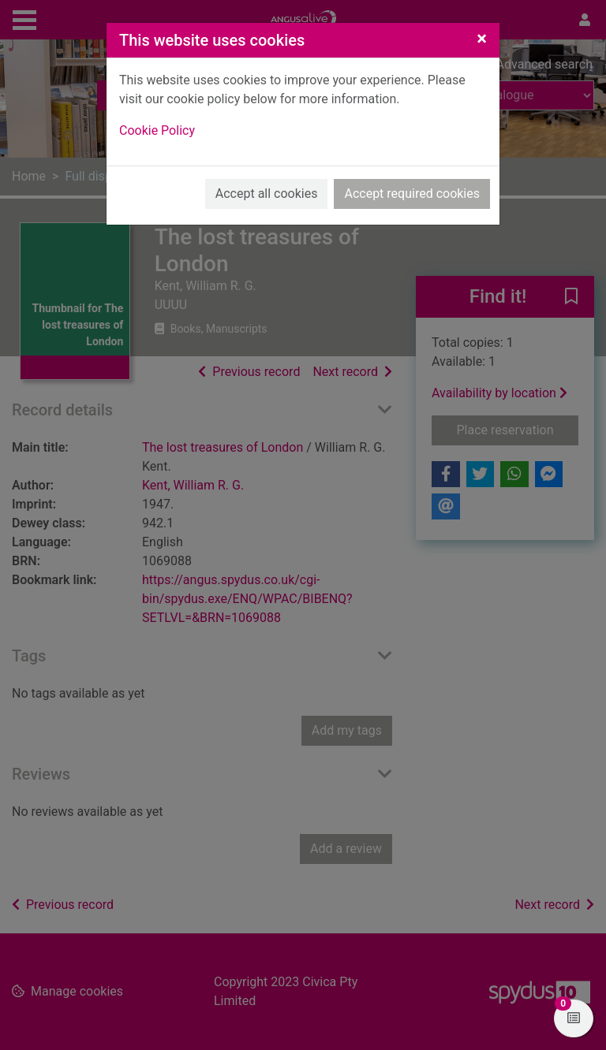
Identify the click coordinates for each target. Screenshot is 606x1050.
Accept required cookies (412, 193)
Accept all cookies (266, 193)
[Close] (481, 39)
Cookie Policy (157, 130)
